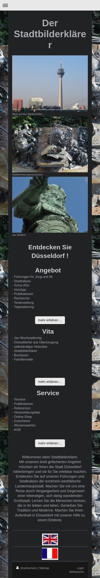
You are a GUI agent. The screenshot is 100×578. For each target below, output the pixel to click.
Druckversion (26, 568)
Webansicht (76, 571)
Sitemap (44, 568)
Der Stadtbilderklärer (50, 34)
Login (80, 568)
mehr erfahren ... (50, 320)
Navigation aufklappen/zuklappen (50, 5)
